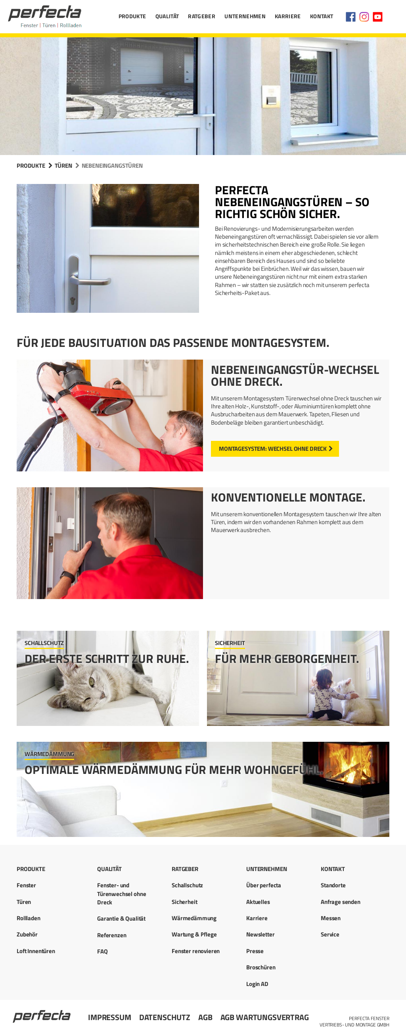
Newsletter (260, 934)
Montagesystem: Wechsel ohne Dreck (273, 448)
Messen (331, 918)
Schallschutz (187, 885)
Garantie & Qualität (121, 918)
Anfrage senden (340, 901)
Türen (63, 165)
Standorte (333, 885)
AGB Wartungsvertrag (264, 1017)
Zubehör (27, 934)
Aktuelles (258, 901)
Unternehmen (245, 16)
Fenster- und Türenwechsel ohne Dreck (121, 894)
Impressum (109, 1017)
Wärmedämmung (194, 918)
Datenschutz (164, 1017)
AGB (205, 1017)
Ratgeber (201, 16)
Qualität (167, 16)
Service (330, 934)
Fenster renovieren (196, 950)
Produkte (132, 16)
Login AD (257, 983)
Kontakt (321, 16)
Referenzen (111, 935)
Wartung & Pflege (194, 934)
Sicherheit (184, 901)
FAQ (102, 951)
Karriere (288, 16)
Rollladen (28, 918)
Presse (255, 950)
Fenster (26, 885)
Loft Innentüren (36, 950)
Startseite (42, 1013)
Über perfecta (263, 885)
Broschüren (261, 967)
